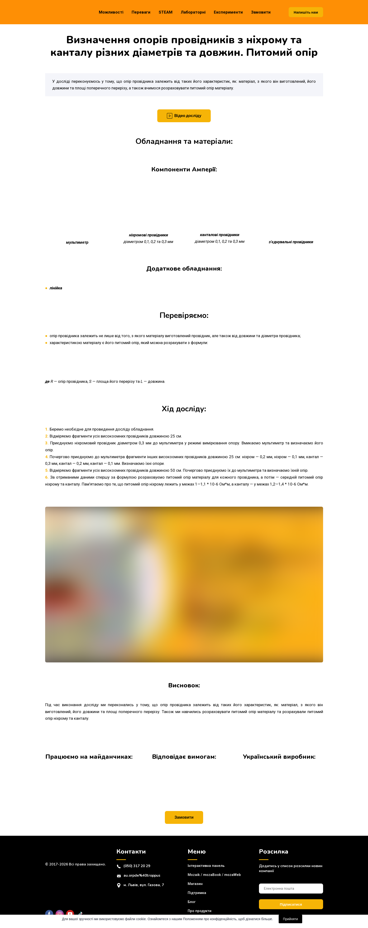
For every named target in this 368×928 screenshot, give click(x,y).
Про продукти (199, 911)
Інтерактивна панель (206, 866)
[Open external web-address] (89, 778)
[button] (306, 12)
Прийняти (290, 919)
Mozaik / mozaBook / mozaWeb (214, 875)
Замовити (261, 12)
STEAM (165, 12)
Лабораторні (193, 12)
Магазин (195, 884)
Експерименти (228, 12)
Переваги (141, 12)
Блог (192, 902)
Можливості (111, 12)
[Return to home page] (64, 12)
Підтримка (197, 893)
